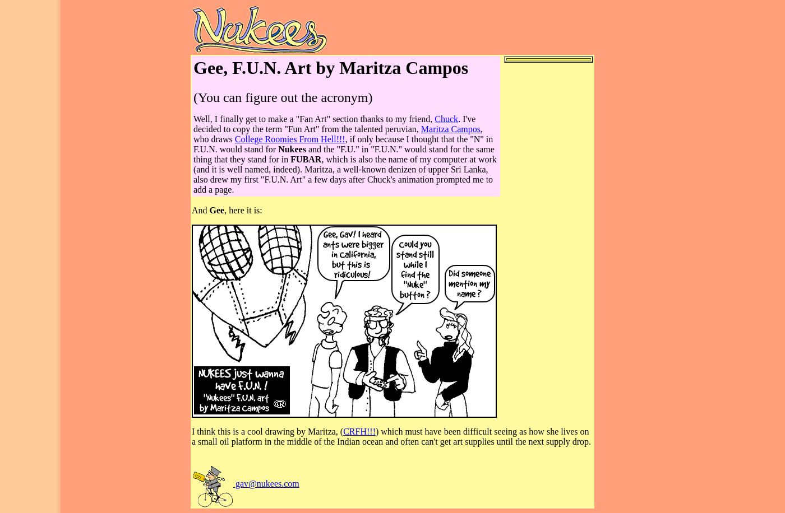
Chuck (446, 119)
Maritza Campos (451, 129)
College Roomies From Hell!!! (290, 139)
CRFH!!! (359, 431)
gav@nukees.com (245, 483)
